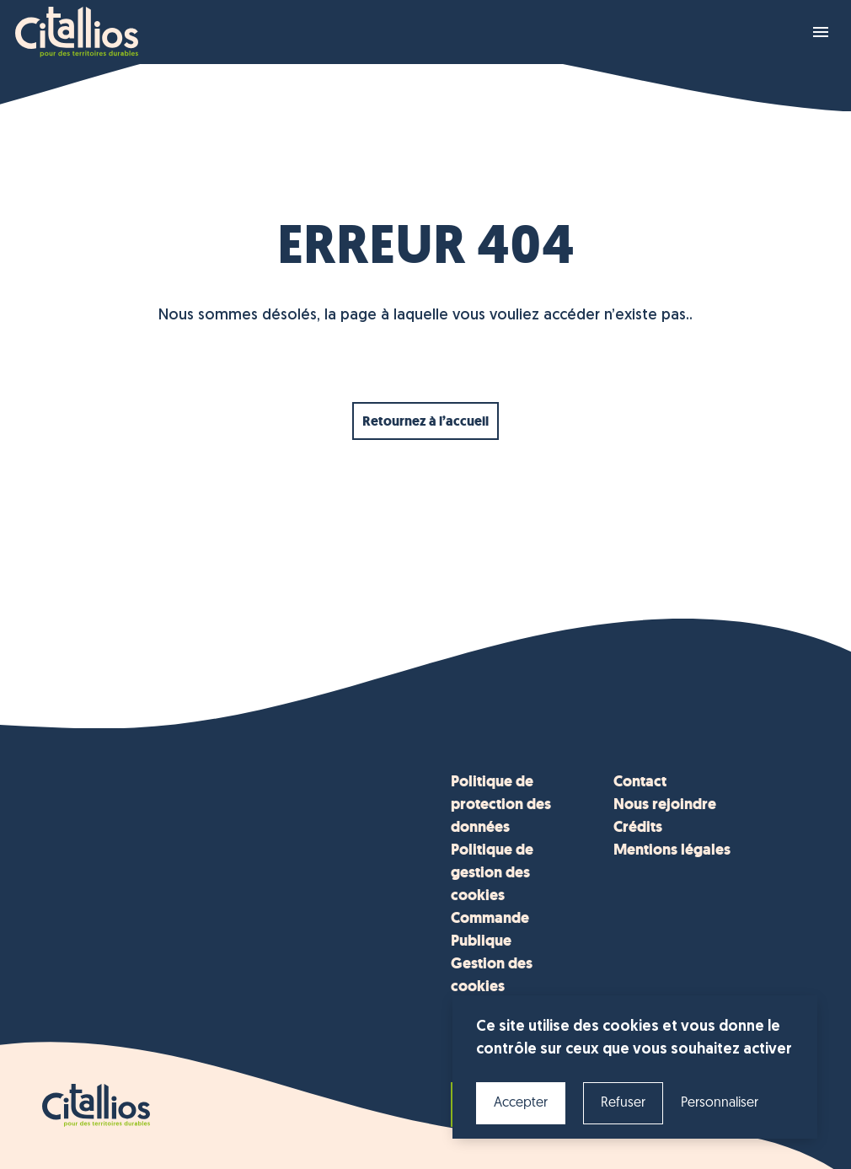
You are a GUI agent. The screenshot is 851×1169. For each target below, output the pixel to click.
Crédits (637, 827)
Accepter (521, 1103)
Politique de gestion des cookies (492, 872)
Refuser (623, 1103)
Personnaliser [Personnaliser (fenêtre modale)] (719, 1103)
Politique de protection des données (501, 804)
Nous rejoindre (664, 804)
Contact (639, 781)
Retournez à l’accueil (425, 421)
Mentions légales (672, 849)
